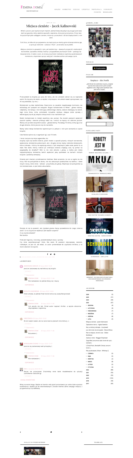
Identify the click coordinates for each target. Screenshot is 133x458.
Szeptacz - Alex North (100, 80)
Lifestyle (86, 9)
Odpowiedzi (30, 275)
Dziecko (76, 9)
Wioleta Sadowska (31, 291)
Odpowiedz (28, 271)
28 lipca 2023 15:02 (39, 318)
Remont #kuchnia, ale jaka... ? (99, 152)
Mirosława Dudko (31, 344)
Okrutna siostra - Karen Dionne (99, 236)
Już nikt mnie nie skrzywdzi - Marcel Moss (99, 330)
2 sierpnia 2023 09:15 (34, 369)
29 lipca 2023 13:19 (45, 344)
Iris (25, 369)
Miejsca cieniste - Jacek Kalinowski (97, 322)
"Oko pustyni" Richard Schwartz (100, 215)
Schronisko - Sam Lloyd (99, 256)
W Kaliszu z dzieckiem (100, 194)
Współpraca (97, 9)
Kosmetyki (67, 9)
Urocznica (28, 318)
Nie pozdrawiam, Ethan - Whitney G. (97, 351)
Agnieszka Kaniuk (31, 266)
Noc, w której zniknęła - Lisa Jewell (97, 327)
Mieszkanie (107, 12)
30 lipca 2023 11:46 (47, 304)
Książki (57, 9)
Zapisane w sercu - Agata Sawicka (96, 324)
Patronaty (108, 9)
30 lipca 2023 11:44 (47, 278)
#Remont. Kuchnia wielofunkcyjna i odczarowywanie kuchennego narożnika (100, 279)
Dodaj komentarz (28, 380)
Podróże (97, 12)
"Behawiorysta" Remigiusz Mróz (99, 173)
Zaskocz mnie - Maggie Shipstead (96, 338)
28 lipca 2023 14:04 (46, 291)
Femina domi (33, 278)
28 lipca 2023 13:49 (45, 266)
